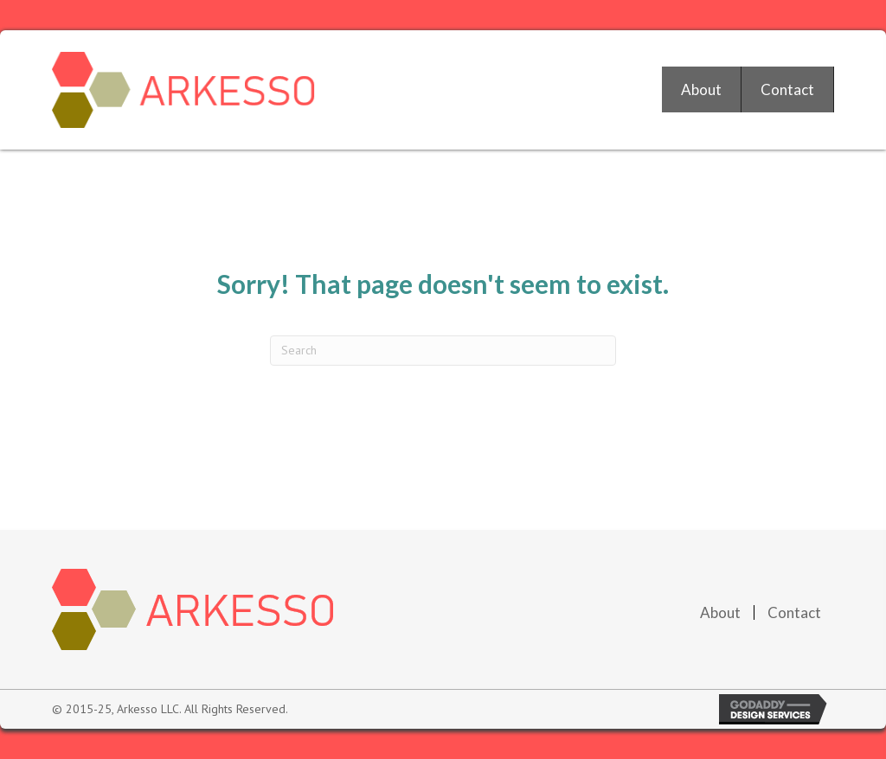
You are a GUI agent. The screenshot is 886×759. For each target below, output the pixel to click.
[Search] (443, 350)
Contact (794, 612)
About (720, 612)
